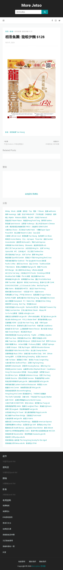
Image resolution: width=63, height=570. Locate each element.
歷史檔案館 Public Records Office (17, 350)
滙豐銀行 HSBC (22, 360)
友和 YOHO (9, 400)
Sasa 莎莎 (36, 233)
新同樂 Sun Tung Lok (42, 403)
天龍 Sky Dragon (24, 347)
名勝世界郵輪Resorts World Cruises (28, 400)
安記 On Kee (33, 264)
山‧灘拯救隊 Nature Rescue (30, 329)
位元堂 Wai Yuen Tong (25, 323)
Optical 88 (9, 251)
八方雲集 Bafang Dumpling (25, 356)
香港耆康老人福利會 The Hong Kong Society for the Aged (26, 440)
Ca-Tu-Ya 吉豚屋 (11, 313)
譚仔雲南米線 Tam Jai (13, 254)
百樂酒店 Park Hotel (34, 415)
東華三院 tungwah (11, 409)
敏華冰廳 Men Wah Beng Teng (28, 298)
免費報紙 (6, 505)
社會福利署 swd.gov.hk (13, 418)
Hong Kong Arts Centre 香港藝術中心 (18, 394)
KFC (15, 251)
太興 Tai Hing (44, 248)
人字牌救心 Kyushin (45, 335)
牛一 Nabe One (28, 301)
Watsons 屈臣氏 (21, 217)
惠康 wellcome (50, 211)
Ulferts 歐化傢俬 (34, 316)
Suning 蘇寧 (9, 356)
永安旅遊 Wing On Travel (14, 412)
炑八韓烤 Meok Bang (23, 270)
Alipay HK (42, 310)
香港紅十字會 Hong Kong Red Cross (38, 257)
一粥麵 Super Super (43, 230)
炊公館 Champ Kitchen (39, 350)
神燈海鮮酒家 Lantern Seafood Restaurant (20, 384)
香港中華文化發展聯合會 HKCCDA (43, 431)
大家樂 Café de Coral (13, 236)
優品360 (20, 282)
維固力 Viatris (28, 418)
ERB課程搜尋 (7, 517)
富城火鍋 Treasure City (47, 307)
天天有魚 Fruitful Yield (27, 230)
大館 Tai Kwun (10, 360)
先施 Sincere (39, 292)
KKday (7, 211)
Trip (30, 211)
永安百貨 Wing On (32, 248)
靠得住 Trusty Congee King (38, 360)
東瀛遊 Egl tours (45, 406)
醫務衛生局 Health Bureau (14, 428)
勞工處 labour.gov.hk (48, 316)
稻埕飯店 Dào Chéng (43, 301)
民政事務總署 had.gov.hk (29, 409)
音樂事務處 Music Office (14, 353)
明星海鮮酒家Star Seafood (14, 261)
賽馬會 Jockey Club (44, 425)
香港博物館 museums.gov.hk (35, 434)
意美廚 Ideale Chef (38, 341)
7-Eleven (41, 211)
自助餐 (19, 211)
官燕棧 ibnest (31, 304)
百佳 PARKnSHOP (28, 214)
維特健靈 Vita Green (47, 298)
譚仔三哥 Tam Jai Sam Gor (14, 248)
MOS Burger (9, 270)
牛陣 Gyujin (43, 323)
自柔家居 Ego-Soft (29, 425)
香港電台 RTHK (31, 443)
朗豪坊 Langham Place (30, 406)
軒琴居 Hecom (10, 326)
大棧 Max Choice (11, 230)
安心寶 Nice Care (11, 375)
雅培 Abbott (48, 428)
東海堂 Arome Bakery (13, 239)
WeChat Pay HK (42, 285)
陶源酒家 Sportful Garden (14, 257)
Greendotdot (10, 242)
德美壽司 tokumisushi (13, 366)
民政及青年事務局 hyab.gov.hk (16, 381)
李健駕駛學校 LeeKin (42, 378)
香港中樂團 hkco (11, 344)
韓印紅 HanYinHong (31, 282)
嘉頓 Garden (48, 239)
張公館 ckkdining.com (13, 319)
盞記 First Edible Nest (43, 279)
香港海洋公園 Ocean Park (26, 326)
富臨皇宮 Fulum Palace (13, 220)
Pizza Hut (38, 239)
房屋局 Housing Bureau (30, 366)
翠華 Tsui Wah (10, 282)
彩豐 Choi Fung (44, 375)
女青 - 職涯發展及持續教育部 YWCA (17, 227)
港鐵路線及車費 (9, 534)
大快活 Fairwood (41, 217)
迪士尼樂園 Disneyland (13, 301)
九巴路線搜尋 (8, 540)
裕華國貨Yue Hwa (27, 279)
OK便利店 (48, 214)
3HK (44, 353)
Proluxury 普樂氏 (35, 344)
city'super (30, 239)
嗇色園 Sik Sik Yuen (12, 329)
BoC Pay (22, 304)
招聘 (54, 214)
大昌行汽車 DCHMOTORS (14, 403)
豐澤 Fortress (51, 341)
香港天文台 (7, 523)
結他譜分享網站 (31, 194)
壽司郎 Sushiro (46, 220)
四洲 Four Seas (10, 338)
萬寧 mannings (10, 214)
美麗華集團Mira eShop (13, 425)
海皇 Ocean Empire (12, 332)
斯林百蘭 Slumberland (13, 292)
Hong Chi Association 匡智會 (15, 372)
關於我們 (32, 561)
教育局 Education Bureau (40, 347)
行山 (24, 239)
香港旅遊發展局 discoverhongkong (18, 391)
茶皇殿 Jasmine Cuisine (13, 369)
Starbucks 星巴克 (32, 307)
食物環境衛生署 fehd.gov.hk (30, 387)
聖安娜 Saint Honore (12, 224)
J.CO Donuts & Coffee (28, 285)
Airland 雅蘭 (22, 344)
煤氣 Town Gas (10, 341)
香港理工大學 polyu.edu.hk (15, 437)
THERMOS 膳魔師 (40, 394)
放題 (36, 323)
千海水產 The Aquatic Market (41, 397)
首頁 (6, 31)
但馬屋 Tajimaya (48, 344)
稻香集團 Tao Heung (17, 132)
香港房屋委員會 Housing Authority (17, 335)
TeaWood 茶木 (44, 264)
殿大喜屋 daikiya (47, 329)
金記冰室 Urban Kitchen (34, 428)
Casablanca (51, 369)
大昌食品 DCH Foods (28, 273)
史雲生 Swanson (42, 356)
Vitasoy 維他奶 (33, 372)
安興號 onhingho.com (26, 313)
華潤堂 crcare (42, 384)
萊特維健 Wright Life (12, 279)
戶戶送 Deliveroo (25, 295)
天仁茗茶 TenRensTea (35, 251)
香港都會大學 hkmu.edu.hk (15, 443)
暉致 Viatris (9, 288)
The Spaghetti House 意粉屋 (36, 261)
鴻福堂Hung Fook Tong (31, 220)
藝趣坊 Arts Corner (12, 387)
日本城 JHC (22, 251)
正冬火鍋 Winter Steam (29, 310)
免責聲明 (21, 561)
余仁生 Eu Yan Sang (12, 273)
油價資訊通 (7, 529)
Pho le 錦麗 (26, 276)
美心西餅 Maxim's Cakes (23, 233)
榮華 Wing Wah (37, 254)
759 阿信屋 (40, 214)
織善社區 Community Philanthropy (17, 422)
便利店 (25, 211)
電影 (34, 211)
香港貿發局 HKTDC (21, 288)
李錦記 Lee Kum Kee (12, 310)
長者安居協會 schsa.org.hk (14, 307)
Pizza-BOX (9, 233)
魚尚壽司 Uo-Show (45, 236)
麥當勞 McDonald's (23, 242)
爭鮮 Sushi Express (38, 242)
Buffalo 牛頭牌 (10, 298)
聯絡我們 (42, 561)
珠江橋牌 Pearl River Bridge (15, 415)
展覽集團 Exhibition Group (28, 375)
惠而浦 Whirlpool (23, 341)
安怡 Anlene (29, 403)
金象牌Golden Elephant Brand (34, 369)
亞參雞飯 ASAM (10, 323)
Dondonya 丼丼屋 (43, 273)
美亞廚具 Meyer (26, 332)
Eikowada (28, 245)
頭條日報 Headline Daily (32, 353)
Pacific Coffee (10, 264)
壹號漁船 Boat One (24, 338)
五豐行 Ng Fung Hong (35, 363)
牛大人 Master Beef (29, 319)
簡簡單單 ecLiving (11, 304)
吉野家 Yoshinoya (27, 224)
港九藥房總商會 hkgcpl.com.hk (36, 412)
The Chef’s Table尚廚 (13, 397)
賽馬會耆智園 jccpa (45, 319)
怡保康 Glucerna (11, 378)
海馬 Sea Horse (22, 264)
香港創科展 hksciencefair (14, 434)
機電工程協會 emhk (39, 338)
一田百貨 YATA (28, 292)
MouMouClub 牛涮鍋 (12, 276)
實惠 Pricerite (42, 267)
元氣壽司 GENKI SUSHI (40, 227)
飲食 (11, 31)
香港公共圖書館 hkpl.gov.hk (26, 267)
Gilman (49, 353)
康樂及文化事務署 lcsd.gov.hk (16, 316)
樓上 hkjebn (9, 217)
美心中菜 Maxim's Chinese (45, 224)
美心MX (30, 217)
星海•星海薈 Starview (26, 378)
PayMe (33, 335)
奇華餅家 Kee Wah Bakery (14, 245)
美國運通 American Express (42, 422)
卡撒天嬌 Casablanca (44, 326)
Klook (13, 211)
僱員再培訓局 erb (40, 245)
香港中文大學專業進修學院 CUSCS (17, 431)
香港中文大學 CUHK (47, 282)
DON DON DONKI (11, 285)
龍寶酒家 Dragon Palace (42, 295)
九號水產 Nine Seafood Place (15, 363)
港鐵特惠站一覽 (9, 546)
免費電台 (6, 511)
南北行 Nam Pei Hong (37, 288)
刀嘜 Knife (25, 397)
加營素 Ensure (44, 372)
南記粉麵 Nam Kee (38, 276)
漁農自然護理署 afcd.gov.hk (39, 381)
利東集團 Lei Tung (11, 295)
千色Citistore (10, 267)
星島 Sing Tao (46, 366)
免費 (19, 214)
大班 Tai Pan (26, 254)
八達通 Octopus (11, 347)
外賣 (4, 552)
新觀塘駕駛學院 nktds (13, 406)
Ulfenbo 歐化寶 (37, 270)
